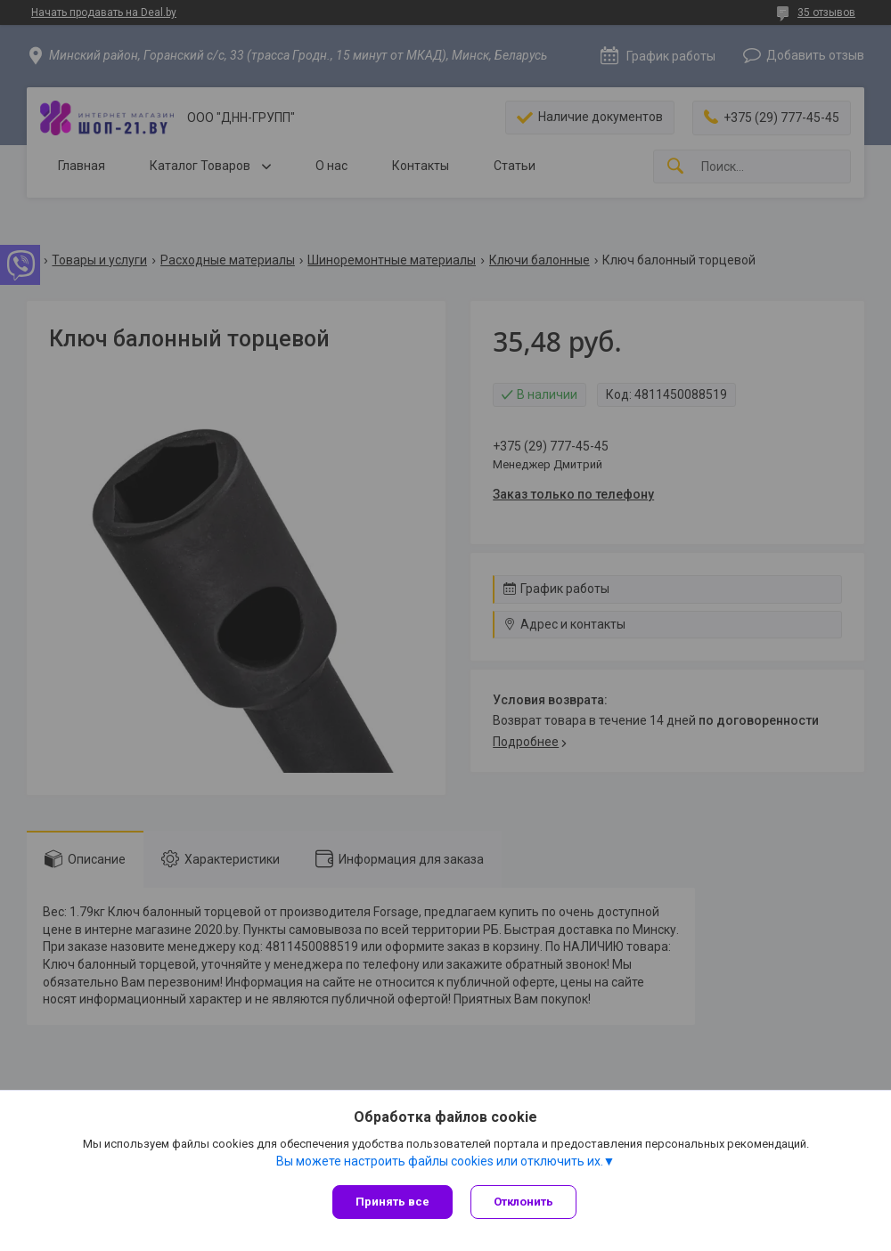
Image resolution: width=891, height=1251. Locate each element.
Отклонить (523, 1201)
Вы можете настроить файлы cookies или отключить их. (439, 1161)
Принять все (392, 1201)
